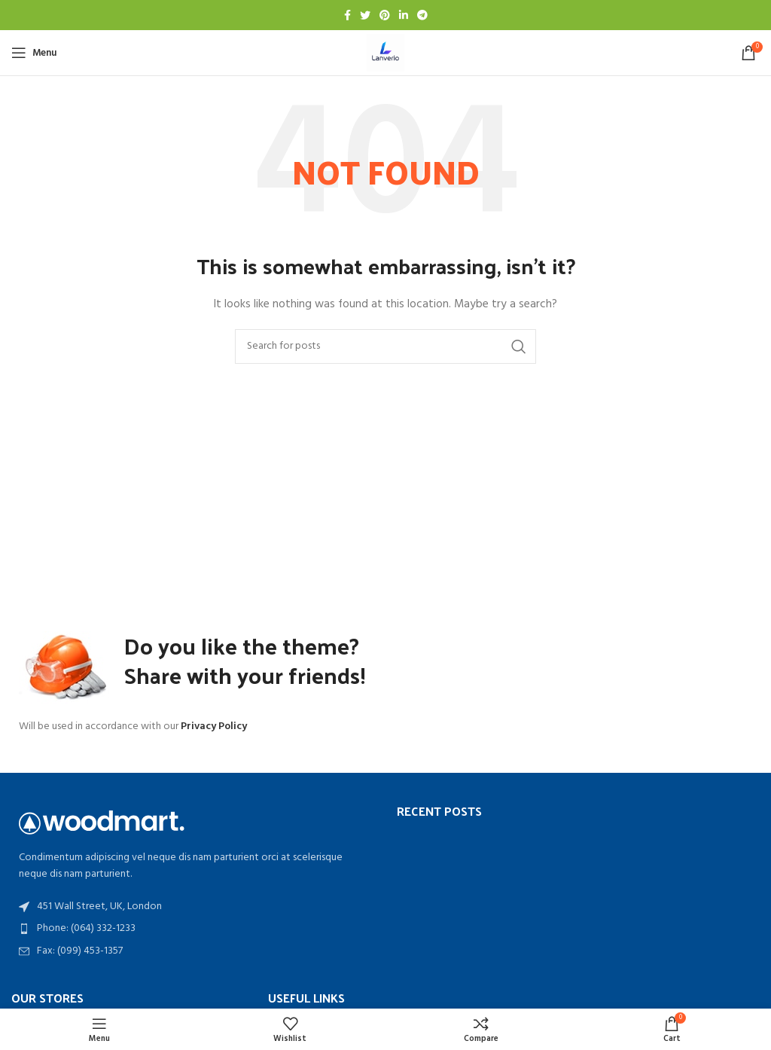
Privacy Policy (214, 726)
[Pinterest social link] (385, 15)
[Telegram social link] (422, 15)
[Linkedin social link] (404, 15)
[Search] (385, 346)
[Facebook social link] (347, 15)
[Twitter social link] (365, 15)
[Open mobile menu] (34, 53)
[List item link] (193, 928)
